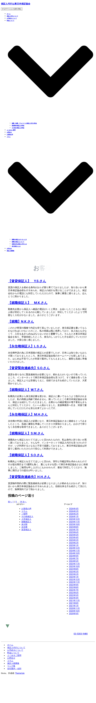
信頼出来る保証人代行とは (19, 244)
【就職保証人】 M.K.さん (28, 303)
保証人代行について (12, 16)
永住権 (24, 527)
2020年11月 (74, 608)
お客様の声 (10, 134)
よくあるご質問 (11, 130)
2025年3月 (74, 540)
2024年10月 (74, 553)
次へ (24, 502)
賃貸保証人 (26, 529)
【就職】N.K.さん (21, 321)
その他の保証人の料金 (18, 127)
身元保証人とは (16, 246)
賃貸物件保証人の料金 (18, 125)
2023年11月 (74, 564)
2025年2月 (74, 543)
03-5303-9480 (81, 633)
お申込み (9, 248)
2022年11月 (74, 582)
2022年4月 (74, 598)
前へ (10, 502)
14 (21, 502)
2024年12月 (74, 548)
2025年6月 (74, 532)
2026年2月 (74, 514)
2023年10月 (74, 566)
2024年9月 (74, 556)
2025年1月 (74, 545)
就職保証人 (26, 522)
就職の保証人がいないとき (19, 239)
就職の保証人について (18, 241)
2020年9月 (74, 613)
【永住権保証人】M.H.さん (28, 414)
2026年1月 (74, 516)
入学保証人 (26, 519)
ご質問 (24, 514)
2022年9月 (74, 585)
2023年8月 (74, 569)
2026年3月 (74, 511)
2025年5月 (74, 535)
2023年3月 (74, 571)
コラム (24, 511)
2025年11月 (74, 522)
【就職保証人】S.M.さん (26, 433)
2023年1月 (74, 577)
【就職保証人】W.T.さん (26, 390)
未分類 (24, 524)
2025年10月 (74, 524)
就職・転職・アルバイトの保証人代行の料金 (24, 123)
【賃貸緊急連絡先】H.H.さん (29, 477)
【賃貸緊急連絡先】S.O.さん (29, 368)
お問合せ (9, 132)
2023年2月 (74, 574)
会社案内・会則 (14, 668)
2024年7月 (74, 558)
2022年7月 (74, 590)
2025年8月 (74, 527)
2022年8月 (74, 587)
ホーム (8, 13)
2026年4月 (74, 508)
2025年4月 (74, 537)
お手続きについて (12, 18)
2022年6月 (74, 592)
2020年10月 (74, 611)
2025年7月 (74, 529)
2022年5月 (74, 595)
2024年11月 (74, 550)
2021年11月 (74, 600)
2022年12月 (74, 579)
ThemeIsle (19, 673)
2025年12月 (74, 519)
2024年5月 (74, 561)
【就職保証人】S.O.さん (25, 455)
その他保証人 (27, 516)
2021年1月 (74, 606)
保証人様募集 (10, 250)
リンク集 (11, 666)
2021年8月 (74, 603)
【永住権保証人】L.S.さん (27, 346)
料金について (13, 653)
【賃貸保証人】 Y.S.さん (27, 281)
